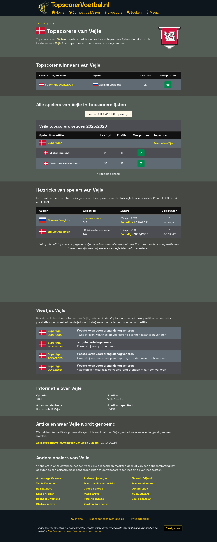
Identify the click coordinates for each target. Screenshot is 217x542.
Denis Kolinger (45, 483)
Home (58, 12)
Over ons (77, 518)
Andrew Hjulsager (95, 478)
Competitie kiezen (84, 12)
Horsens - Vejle (92, 218)
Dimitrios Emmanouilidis (99, 483)
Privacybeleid (140, 518)
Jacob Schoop (93, 488)
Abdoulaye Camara (48, 478)
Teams (41, 23)
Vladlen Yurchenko (96, 504)
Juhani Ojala (140, 488)
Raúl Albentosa (94, 499)
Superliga (59, 84)
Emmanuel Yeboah (143, 483)
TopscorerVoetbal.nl (80, 5)
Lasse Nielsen (45, 493)
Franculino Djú (163, 143)
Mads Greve (92, 493)
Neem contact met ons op (107, 518)
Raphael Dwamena (48, 499)
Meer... (152, 12)
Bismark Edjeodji (142, 478)
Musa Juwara (140, 493)
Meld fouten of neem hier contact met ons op (74, 531)
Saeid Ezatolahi (142, 499)
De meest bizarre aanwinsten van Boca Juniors (67, 442)
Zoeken (134, 12)
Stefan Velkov (45, 504)
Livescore (113, 12)
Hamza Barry (44, 488)
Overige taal (173, 528)
